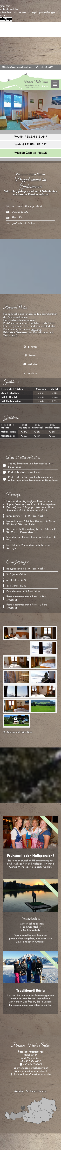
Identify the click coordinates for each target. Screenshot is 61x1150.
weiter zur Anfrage (30, 153)
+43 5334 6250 (45, 67)
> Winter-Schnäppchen (30, 924)
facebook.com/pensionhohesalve (32, 1074)
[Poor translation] (8, 19)
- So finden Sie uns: (30, 1091)
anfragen (36, 329)
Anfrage (11, 548)
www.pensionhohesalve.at (32, 1071)
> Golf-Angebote (30, 930)
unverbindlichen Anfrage (30, 942)
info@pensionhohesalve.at (18, 67)
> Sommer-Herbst (30, 927)
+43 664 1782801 (32, 1064)
